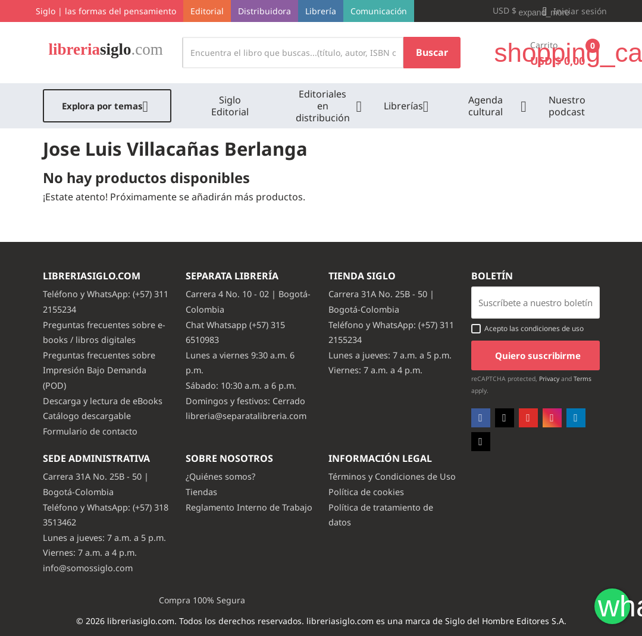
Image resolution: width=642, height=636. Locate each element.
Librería (320, 11)
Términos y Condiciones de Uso (392, 476)
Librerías (403, 105)
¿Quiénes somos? (220, 476)
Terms (582, 378)
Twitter (504, 417)
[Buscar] (293, 52)
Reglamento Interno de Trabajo (249, 507)
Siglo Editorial (230, 105)
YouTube (528, 417)
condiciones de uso (552, 328)
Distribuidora (264, 11)
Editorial (207, 11)
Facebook (480, 417)
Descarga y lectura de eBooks (102, 401)
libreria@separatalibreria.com (246, 415)
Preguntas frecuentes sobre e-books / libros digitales (104, 332)
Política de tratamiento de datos (380, 515)
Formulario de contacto (90, 431)
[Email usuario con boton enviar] (535, 302)
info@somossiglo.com (88, 568)
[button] (573, 11)
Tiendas (201, 492)
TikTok (480, 441)
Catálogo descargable (87, 415)
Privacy (549, 378)
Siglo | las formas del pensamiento (106, 11)
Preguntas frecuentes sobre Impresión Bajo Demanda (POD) (99, 370)
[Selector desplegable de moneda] (510, 11)
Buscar (432, 52)
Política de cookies (366, 492)
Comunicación (378, 11)
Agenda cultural (485, 105)
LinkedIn (575, 417)
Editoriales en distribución (323, 105)
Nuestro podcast (567, 105)
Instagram (552, 417)
